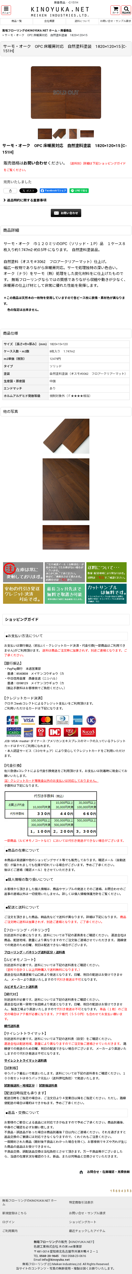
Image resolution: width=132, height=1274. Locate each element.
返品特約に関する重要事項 (25, 200)
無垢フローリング (46, 1242)
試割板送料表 (48, 1085)
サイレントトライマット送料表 (25, 1060)
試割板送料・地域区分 (19, 1085)
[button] (6, 10)
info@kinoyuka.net (56, 1259)
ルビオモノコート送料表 (21, 987)
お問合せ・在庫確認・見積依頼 (108, 1172)
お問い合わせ (35, 163)
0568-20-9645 (49, 1256)
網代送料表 (11, 1026)
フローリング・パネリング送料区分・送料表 (34, 952)
